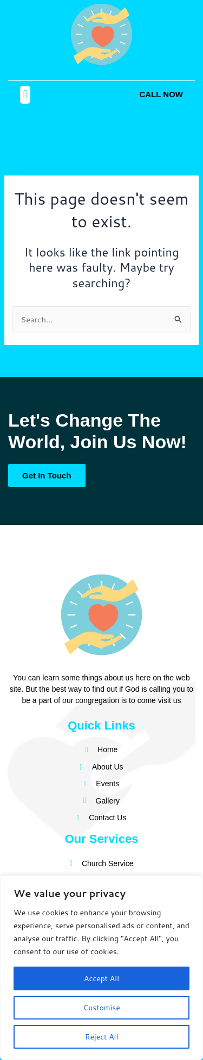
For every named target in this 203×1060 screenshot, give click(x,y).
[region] (101, 967)
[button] (25, 95)
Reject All (102, 1036)
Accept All (101, 978)
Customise (101, 1007)
